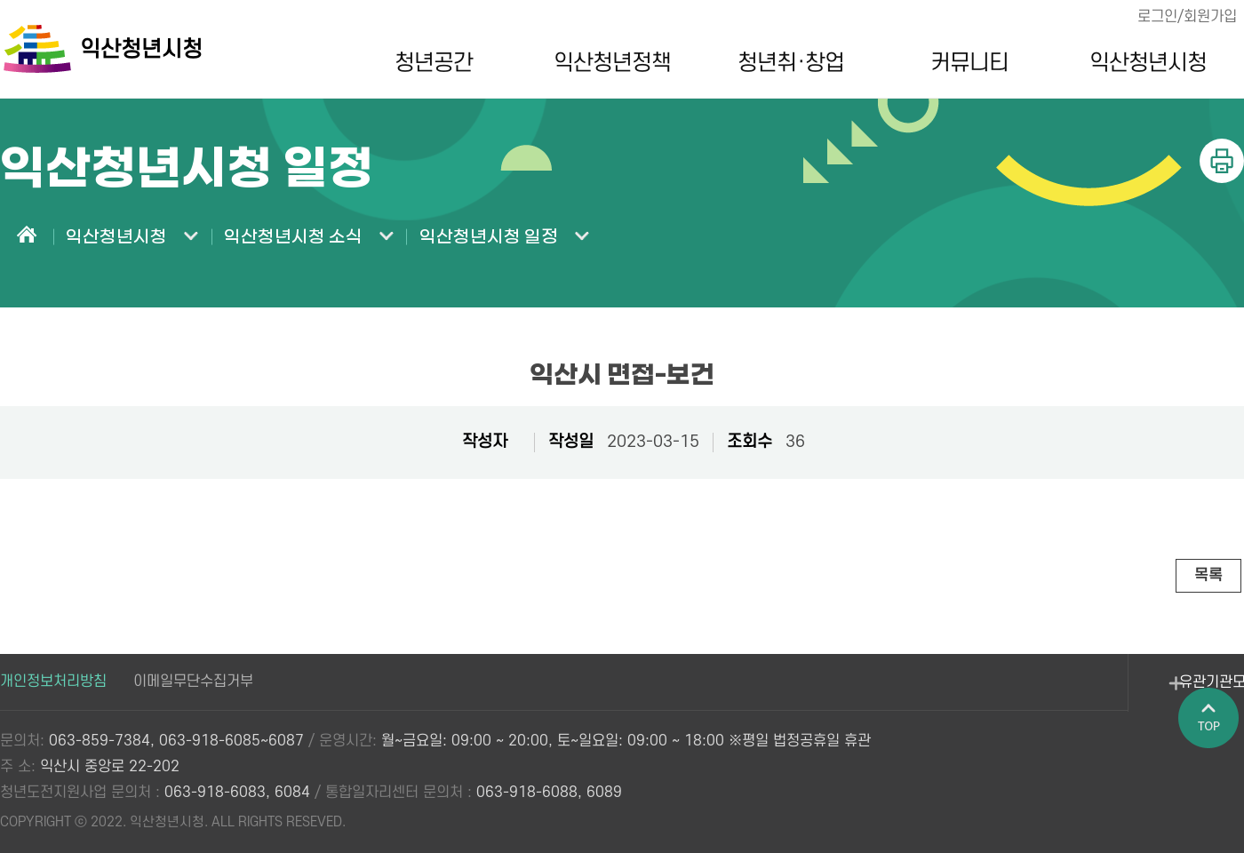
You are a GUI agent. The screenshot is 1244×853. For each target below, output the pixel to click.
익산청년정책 (605, 63)
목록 (1207, 575)
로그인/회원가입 (1185, 17)
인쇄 (1222, 161)
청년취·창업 (784, 63)
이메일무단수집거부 (193, 682)
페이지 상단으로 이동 (1213, 756)
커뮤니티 (962, 63)
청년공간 (426, 63)
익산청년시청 (1141, 63)
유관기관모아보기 (1111, 693)
